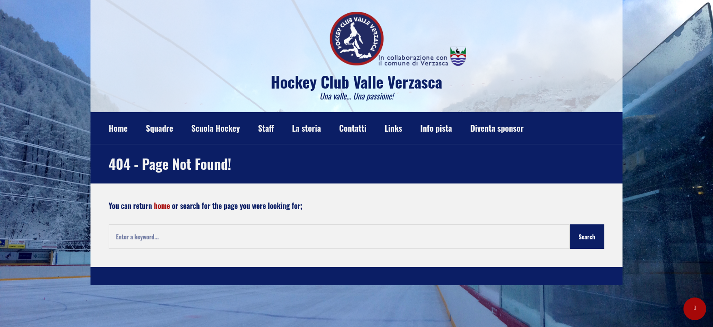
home (162, 205)
